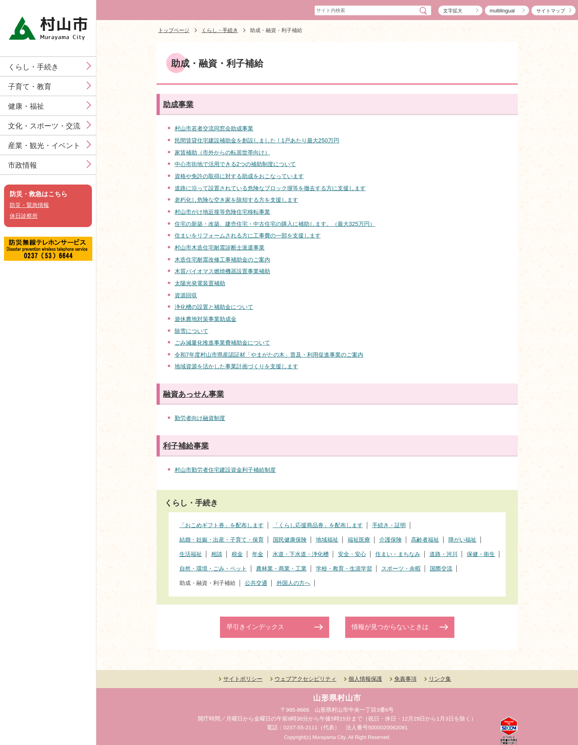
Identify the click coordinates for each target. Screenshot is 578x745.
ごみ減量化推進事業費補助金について (222, 342)
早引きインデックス (255, 626)
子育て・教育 (29, 87)
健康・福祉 (26, 106)
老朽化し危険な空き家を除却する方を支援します (236, 200)
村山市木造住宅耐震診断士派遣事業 (220, 247)
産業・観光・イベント (44, 146)
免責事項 (405, 679)
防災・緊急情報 (29, 205)
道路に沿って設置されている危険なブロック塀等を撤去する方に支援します (270, 188)
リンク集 (440, 679)
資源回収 (186, 295)
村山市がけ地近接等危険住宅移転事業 (222, 212)
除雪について (191, 331)
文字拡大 (452, 11)
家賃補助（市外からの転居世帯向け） (222, 152)
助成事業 (178, 104)
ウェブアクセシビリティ (305, 679)
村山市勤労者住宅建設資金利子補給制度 (225, 470)
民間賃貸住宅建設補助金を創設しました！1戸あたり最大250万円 (257, 140)
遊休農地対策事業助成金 (205, 319)
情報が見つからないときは (390, 626)
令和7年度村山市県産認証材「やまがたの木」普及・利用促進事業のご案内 (269, 354)
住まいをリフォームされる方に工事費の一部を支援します (248, 235)
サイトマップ (550, 11)
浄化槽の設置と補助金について (214, 307)
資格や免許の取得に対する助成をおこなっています (239, 176)
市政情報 (22, 165)
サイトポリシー (243, 679)
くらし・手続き (33, 67)
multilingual (502, 11)
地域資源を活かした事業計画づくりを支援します (236, 366)
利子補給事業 (186, 446)
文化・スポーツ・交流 (44, 126)
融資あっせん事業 (193, 394)
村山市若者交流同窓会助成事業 (214, 128)
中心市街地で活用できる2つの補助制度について (235, 164)
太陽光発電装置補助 (200, 283)
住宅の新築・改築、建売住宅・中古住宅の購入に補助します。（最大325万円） (275, 224)
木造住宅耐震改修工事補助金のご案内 (222, 259)
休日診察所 (24, 216)
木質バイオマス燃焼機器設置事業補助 (222, 271)
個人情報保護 (365, 679)
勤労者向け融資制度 (200, 418)
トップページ (173, 30)
